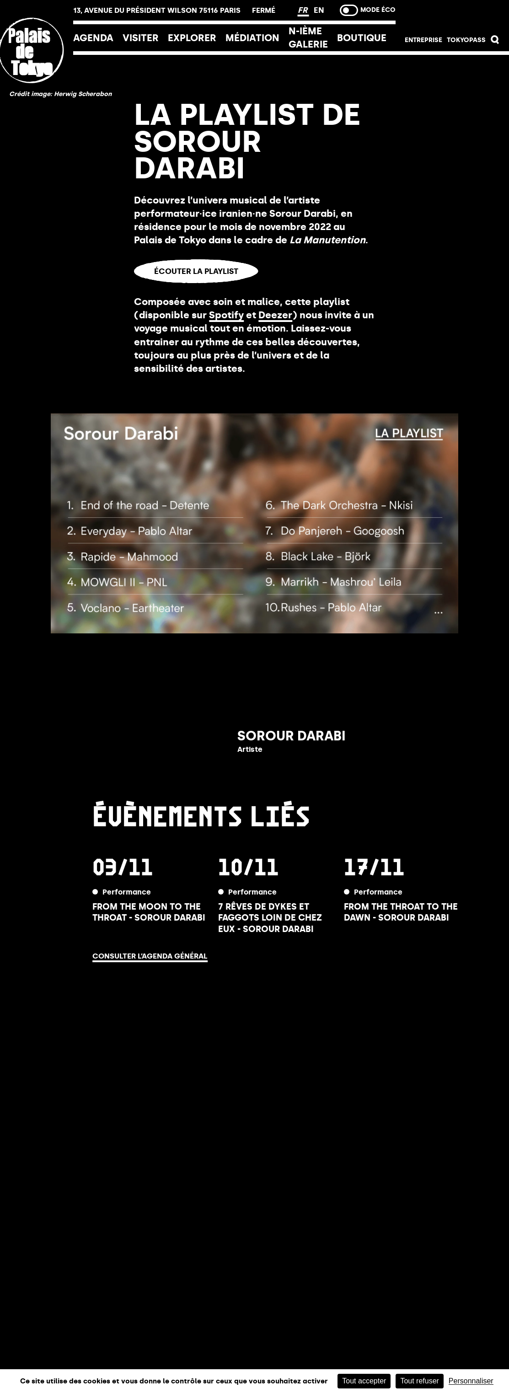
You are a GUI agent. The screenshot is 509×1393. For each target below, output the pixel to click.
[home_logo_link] (36, 111)
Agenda (93, 38)
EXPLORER (192, 38)
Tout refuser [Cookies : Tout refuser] (419, 1381)
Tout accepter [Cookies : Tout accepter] (364, 1381)
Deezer (275, 315)
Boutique (361, 38)
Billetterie (452, 14)
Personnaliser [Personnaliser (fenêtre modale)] (471, 1381)
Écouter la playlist (196, 271)
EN (319, 10)
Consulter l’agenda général (150, 955)
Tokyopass (466, 40)
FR (303, 10)
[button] (495, 42)
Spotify (226, 315)
